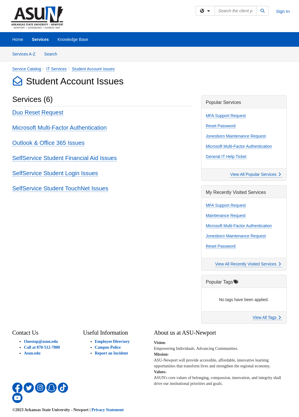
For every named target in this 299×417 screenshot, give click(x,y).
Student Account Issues (93, 69)
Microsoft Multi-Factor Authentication (59, 127)
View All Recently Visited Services (248, 264)
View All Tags (267, 317)
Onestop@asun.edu (41, 341)
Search (52, 53)
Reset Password (221, 126)
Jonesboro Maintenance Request (236, 136)
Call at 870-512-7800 (42, 347)
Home (17, 39)
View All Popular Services (255, 174)
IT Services (56, 69)
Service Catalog (26, 69)
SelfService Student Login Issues (55, 173)
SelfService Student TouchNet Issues (60, 188)
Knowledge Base (73, 39)
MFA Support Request (226, 115)
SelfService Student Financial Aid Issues (64, 158)
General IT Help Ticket (226, 156)
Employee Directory (112, 341)
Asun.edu (32, 353)
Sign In (283, 11)
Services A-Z (23, 54)
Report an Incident (111, 353)
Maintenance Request (226, 215)
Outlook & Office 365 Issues (48, 143)
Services (40, 39)
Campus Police (108, 347)
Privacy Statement (107, 410)
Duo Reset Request (37, 112)
